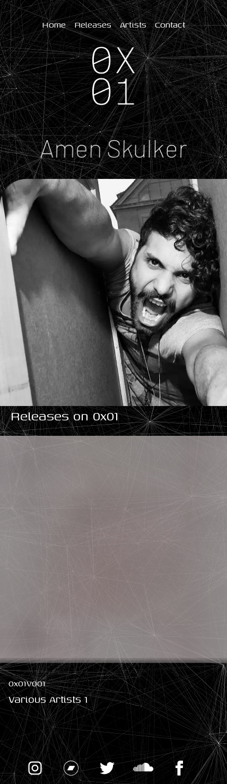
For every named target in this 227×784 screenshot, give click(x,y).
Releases (92, 24)
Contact (170, 24)
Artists (133, 24)
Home (54, 24)
